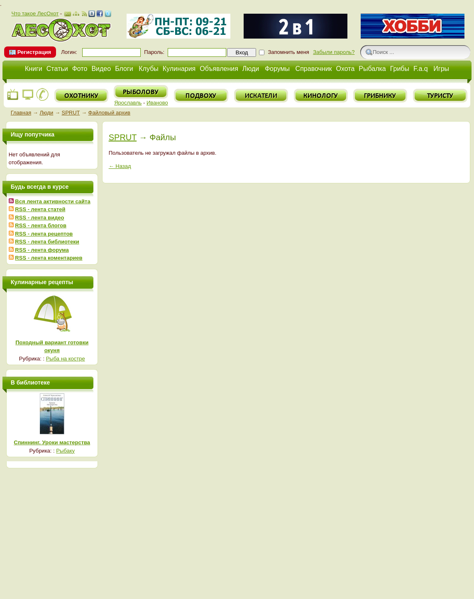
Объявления (219, 68)
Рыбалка (372, 68)
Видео (101, 68)
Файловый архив (109, 113)
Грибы (399, 68)
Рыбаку (65, 451)
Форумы (277, 68)
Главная (21, 113)
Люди (250, 68)
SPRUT (71, 113)
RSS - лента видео (39, 217)
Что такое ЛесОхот (35, 13)
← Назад (120, 166)
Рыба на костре (65, 359)
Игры (441, 68)
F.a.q (420, 68)
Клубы (149, 68)
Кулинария (179, 68)
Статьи (57, 68)
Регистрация (34, 52)
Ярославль (128, 103)
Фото (80, 68)
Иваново (157, 103)
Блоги (124, 68)
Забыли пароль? (333, 52)
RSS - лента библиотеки (47, 242)
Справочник (314, 68)
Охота (345, 68)
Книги (33, 68)
